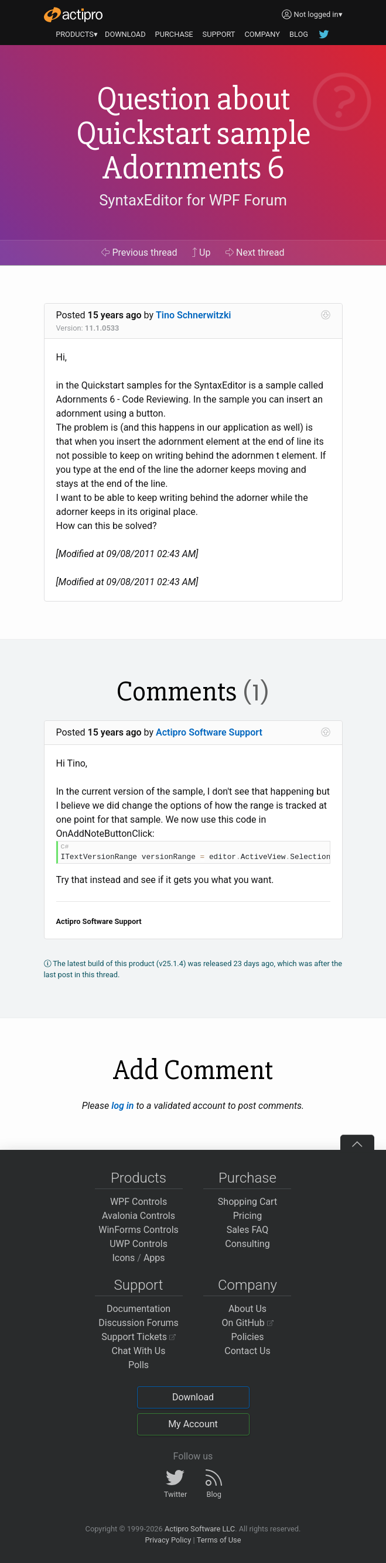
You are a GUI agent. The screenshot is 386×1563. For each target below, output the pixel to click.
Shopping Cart (247, 1201)
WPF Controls (138, 1201)
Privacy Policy (168, 1539)
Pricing (247, 1215)
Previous (139, 252)
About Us (247, 1308)
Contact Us (247, 1350)
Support (138, 1285)
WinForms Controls (138, 1229)
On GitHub (248, 1322)
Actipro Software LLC (200, 1528)
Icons (123, 1257)
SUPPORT (219, 34)
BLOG (298, 34)
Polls (138, 1364)
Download (193, 1397)
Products (138, 1178)
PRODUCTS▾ (77, 34)
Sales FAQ (248, 1229)
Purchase (247, 1178)
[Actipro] (73, 14)
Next (255, 252)
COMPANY (262, 34)
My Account (193, 1424)
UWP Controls (139, 1243)
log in (122, 1105)
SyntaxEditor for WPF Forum (193, 200)
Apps (154, 1257)
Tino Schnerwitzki (193, 315)
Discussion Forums (138, 1322)
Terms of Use (219, 1539)
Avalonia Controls (138, 1215)
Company (247, 1285)
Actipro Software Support (209, 732)
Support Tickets (138, 1336)
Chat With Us (139, 1350)
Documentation (138, 1308)
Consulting (247, 1243)
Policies (247, 1336)
